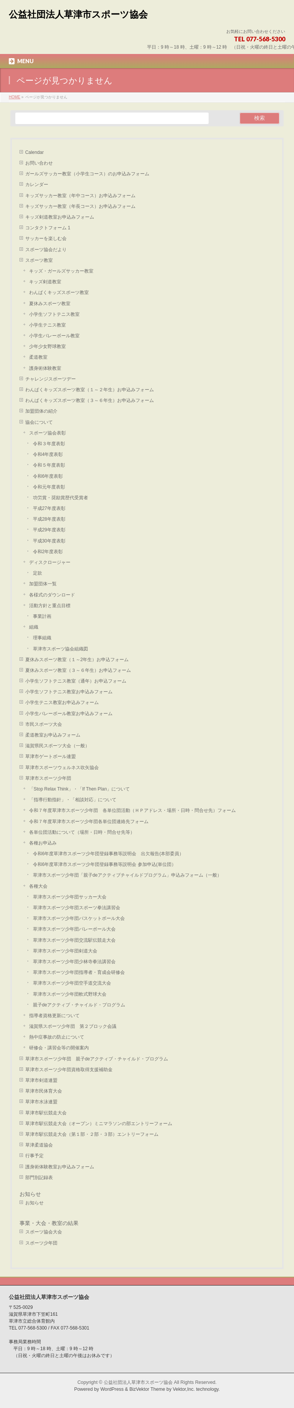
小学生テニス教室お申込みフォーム (62, 702)
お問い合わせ (39, 163)
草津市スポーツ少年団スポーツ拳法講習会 (76, 907)
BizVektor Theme (147, 1389)
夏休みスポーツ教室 (49, 303)
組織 (33, 627)
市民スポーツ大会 (43, 724)
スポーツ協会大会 (43, 1232)
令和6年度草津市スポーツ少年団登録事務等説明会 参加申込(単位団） (104, 864)
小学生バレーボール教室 (54, 335)
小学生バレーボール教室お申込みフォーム (69, 713)
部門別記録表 (39, 1177)
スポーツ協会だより (46, 249)
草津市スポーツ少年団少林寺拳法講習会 (74, 961)
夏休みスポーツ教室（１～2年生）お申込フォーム (77, 659)
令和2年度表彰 (48, 551)
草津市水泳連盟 (41, 1101)
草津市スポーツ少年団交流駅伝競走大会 (74, 940)
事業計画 (42, 616)
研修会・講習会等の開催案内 (59, 1047)
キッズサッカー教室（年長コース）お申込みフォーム (80, 206)
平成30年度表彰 (49, 541)
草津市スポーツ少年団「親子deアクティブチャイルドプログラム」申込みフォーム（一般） (127, 875)
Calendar (34, 152)
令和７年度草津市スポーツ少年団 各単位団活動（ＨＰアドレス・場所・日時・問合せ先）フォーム (132, 810)
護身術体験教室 (45, 368)
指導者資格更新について (54, 1015)
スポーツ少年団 (41, 1243)
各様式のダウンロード (52, 595)
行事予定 (34, 1155)
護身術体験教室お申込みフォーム (59, 1167)
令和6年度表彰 (48, 476)
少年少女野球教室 (47, 346)
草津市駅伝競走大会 (46, 1113)
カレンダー (36, 184)
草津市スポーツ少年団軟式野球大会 (69, 994)
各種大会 (38, 886)
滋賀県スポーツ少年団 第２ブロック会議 (72, 1026)
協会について (39, 422)
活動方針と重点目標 (49, 605)
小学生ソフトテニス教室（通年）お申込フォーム (75, 681)
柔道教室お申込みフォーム (52, 735)
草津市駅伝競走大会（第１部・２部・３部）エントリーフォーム (91, 1134)
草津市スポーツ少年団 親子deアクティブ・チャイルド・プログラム (96, 1059)
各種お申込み (43, 843)
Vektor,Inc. (184, 1389)
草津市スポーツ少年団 (48, 778)
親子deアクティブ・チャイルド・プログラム (79, 1005)
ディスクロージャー (49, 562)
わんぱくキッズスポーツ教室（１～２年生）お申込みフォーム (89, 389)
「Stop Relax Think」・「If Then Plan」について (79, 789)
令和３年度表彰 (49, 443)
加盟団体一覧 (43, 583)
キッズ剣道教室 (45, 281)
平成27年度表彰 (49, 508)
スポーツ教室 (39, 260)
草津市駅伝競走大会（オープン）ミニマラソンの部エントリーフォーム (98, 1123)
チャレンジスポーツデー (50, 379)
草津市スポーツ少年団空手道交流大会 (72, 983)
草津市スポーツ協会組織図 (60, 649)
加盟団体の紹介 (41, 411)
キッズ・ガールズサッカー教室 (61, 271)
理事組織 (42, 637)
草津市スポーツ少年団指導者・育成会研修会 (79, 972)
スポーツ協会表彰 (47, 433)
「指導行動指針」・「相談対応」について (72, 799)
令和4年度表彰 (48, 454)
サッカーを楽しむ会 (46, 238)
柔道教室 (38, 357)
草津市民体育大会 (43, 1091)
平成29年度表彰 (49, 529)
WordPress (112, 1389)
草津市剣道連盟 (41, 1080)
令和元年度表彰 (49, 487)
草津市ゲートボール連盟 (50, 756)
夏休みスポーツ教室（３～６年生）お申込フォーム (78, 670)
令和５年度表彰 (49, 465)
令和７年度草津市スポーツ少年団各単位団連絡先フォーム (89, 821)
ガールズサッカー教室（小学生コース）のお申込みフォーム (87, 173)
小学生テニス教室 (47, 325)
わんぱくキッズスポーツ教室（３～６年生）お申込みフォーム (89, 400)
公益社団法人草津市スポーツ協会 (78, 14)
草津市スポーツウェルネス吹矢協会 (62, 767)
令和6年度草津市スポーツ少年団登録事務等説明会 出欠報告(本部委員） (108, 853)
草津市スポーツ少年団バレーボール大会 (74, 929)
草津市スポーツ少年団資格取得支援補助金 (69, 1069)
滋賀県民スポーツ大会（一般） (57, 745)
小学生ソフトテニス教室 (54, 314)
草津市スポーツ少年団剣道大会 (65, 951)
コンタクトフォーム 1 (47, 227)
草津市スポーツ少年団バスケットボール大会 (79, 918)
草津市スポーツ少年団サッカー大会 (69, 897)
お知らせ (30, 1194)
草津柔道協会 (39, 1145)
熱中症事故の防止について (56, 1037)
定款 (37, 573)
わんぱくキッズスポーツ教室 (59, 292)
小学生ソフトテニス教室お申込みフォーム (69, 691)
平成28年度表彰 (49, 519)
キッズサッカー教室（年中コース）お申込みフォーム (80, 195)
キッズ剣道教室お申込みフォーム (59, 217)
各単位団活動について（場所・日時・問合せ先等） (82, 832)
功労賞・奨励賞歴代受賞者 (60, 497)
